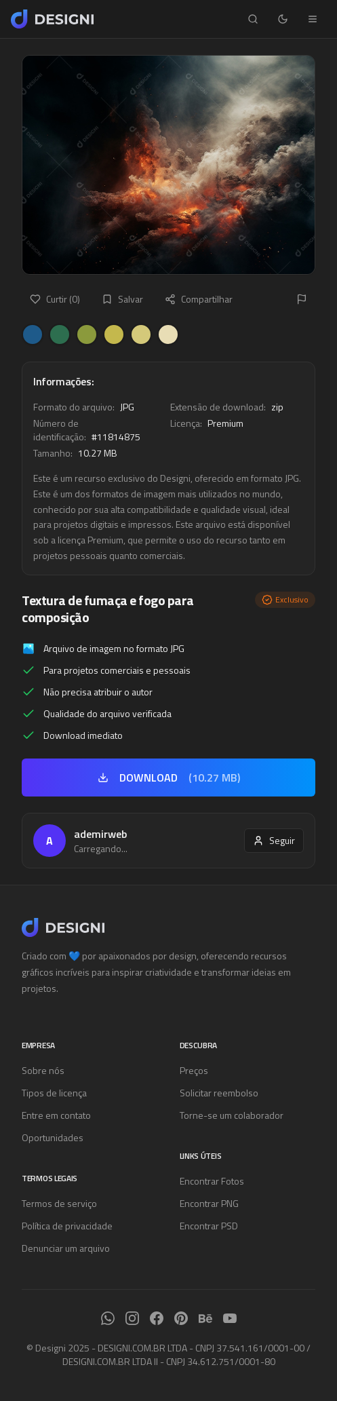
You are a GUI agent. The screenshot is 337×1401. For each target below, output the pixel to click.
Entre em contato (56, 1115)
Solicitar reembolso (219, 1093)
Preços (194, 1070)
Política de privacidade (67, 1225)
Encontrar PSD (209, 1225)
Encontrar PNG (209, 1203)
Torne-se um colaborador (231, 1115)
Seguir (274, 840)
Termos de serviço (59, 1203)
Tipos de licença (54, 1093)
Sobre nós (43, 1070)
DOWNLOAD (169, 777)
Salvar (122, 299)
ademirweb (100, 834)
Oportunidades (52, 1137)
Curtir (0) (55, 299)
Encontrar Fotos (212, 1181)
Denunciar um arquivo (66, 1248)
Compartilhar (199, 299)
